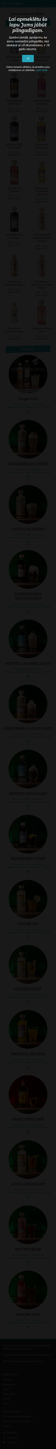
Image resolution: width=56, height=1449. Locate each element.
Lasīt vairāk (42, 70)
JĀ (28, 58)
